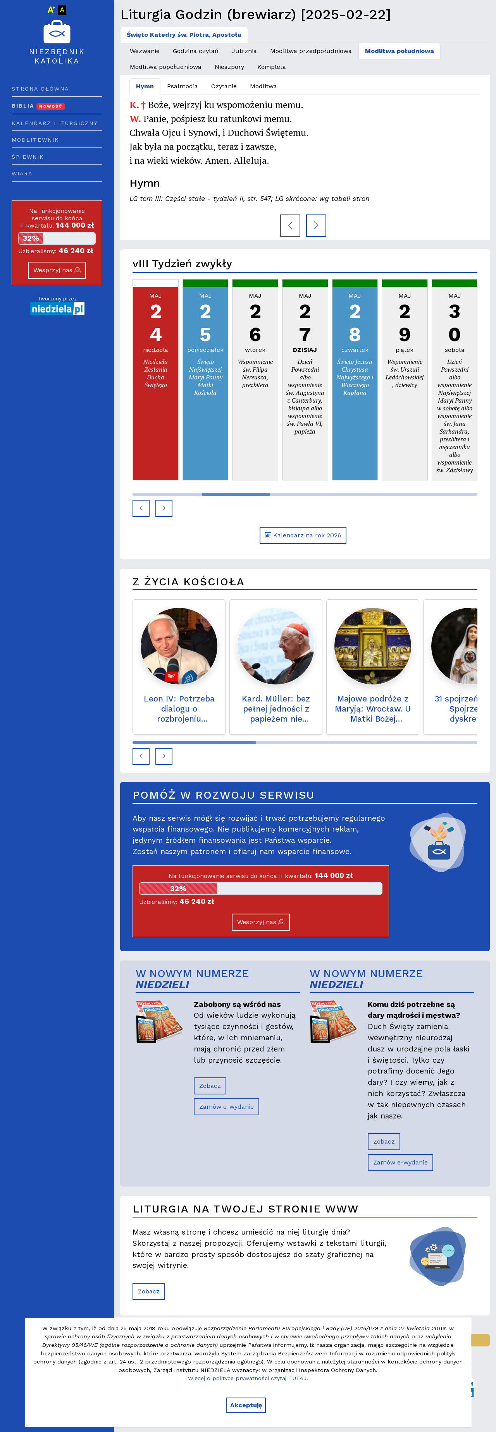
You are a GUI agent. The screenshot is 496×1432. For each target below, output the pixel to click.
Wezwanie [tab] (145, 51)
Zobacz (210, 1085)
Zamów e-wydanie (226, 1106)
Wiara (22, 173)
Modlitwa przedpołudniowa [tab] (311, 51)
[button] (141, 508)
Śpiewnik (28, 157)
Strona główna (40, 89)
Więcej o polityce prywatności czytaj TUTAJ (247, 1378)
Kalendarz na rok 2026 (303, 535)
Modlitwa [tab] (263, 86)
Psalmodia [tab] (182, 86)
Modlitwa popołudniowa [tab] (166, 66)
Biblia (38, 106)
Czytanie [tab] (224, 86)
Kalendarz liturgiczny (55, 123)
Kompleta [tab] (271, 66)
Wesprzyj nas (57, 270)
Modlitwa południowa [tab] (399, 51)
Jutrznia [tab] (244, 51)
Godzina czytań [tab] (196, 51)
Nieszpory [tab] (229, 66)
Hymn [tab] (145, 86)
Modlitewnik (35, 140)
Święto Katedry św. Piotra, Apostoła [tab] (184, 34)
